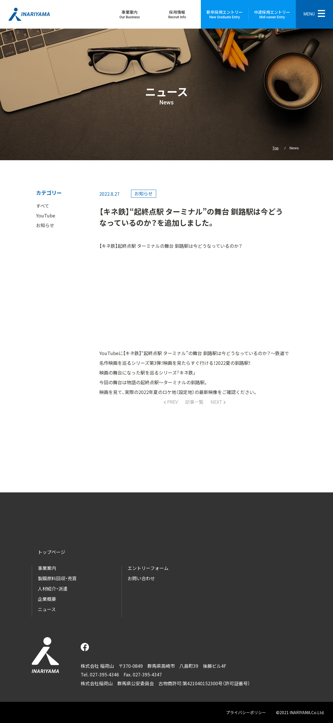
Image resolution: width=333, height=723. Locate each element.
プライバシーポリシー (246, 712)
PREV (172, 401)
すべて (42, 205)
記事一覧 (194, 401)
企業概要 (47, 598)
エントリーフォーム (148, 567)
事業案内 (47, 567)
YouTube (45, 215)
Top (275, 148)
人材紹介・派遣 (53, 588)
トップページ (51, 551)
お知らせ (45, 225)
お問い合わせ (141, 578)
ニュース (47, 609)
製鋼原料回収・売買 (57, 578)
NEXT (217, 401)
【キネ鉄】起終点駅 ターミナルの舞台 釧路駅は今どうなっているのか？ (170, 245)
